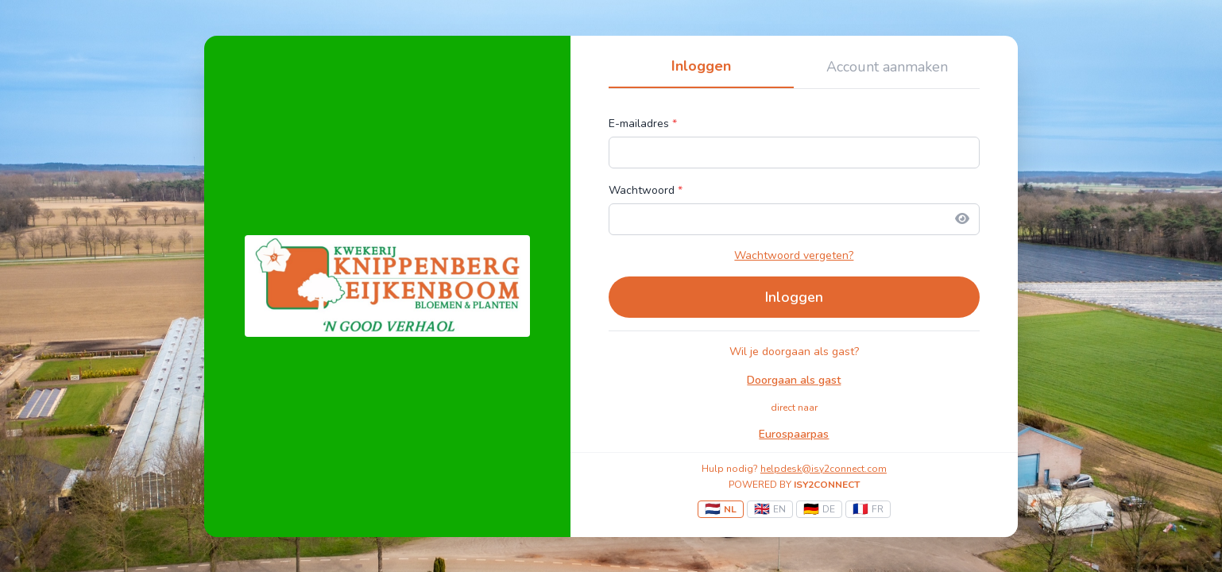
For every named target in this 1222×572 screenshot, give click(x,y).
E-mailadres (643, 123)
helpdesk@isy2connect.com (823, 468)
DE (819, 509)
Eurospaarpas (794, 434)
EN (770, 509)
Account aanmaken (887, 66)
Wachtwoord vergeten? (793, 255)
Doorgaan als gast (794, 380)
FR (868, 509)
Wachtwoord (646, 190)
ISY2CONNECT (827, 484)
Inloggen (701, 65)
